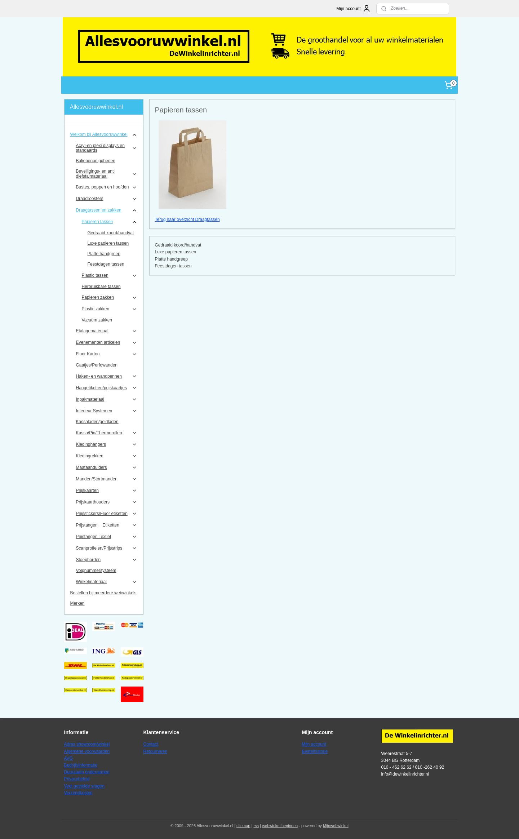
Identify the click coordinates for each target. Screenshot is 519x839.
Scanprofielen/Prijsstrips (107, 548)
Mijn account (353, 8)
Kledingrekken (107, 456)
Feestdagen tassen (173, 265)
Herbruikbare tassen (101, 286)
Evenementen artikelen (107, 343)
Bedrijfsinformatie (81, 765)
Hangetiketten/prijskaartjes (107, 388)
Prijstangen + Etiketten (107, 525)
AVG (68, 758)
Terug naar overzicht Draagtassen (187, 219)
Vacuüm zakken (97, 320)
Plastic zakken (110, 309)
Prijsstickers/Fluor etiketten (107, 513)
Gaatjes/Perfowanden (96, 365)
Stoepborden (107, 560)
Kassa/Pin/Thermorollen (107, 433)
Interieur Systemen (107, 411)
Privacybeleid (77, 778)
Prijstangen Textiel (107, 537)
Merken (77, 603)
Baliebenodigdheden (95, 160)
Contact (150, 744)
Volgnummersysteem (96, 570)
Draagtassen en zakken (107, 210)
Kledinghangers (107, 444)
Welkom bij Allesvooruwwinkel (104, 135)
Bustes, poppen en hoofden (107, 187)
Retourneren (155, 751)
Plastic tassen (110, 276)
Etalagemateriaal (107, 331)
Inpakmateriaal (107, 399)
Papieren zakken (110, 298)
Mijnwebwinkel (336, 826)
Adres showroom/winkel (87, 744)
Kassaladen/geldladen (97, 421)
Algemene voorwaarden (87, 751)
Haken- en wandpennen (107, 376)
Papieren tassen (110, 222)
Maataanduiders (107, 467)
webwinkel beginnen (280, 826)
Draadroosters (107, 199)
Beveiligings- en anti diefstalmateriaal (107, 173)
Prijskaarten (107, 490)
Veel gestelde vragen (84, 786)
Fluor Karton (107, 354)
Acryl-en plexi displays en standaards (107, 148)
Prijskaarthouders (107, 502)
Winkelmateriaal (107, 582)
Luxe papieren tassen (175, 251)
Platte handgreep (171, 259)
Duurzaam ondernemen (87, 771)
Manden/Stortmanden (107, 479)
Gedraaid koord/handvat (178, 245)
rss (256, 826)
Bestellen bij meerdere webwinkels (103, 592)
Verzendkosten (78, 792)
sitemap (243, 826)
